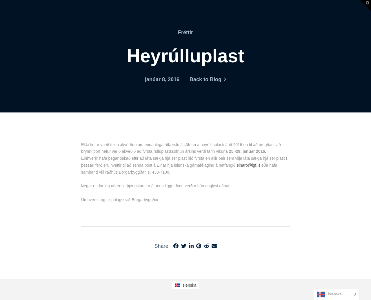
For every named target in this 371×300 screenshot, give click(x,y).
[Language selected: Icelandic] (336, 294)
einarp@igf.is (248, 165)
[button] (365, 5)
